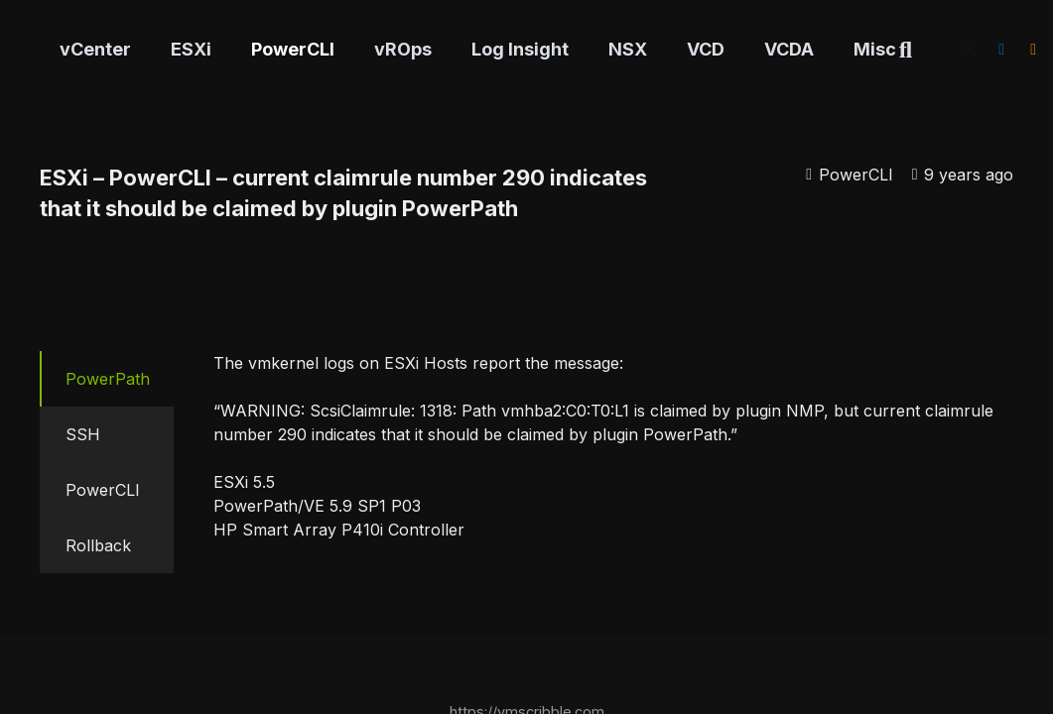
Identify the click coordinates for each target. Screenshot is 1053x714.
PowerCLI (856, 174)
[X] (970, 49)
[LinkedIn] (1001, 49)
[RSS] (1033, 49)
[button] (905, 49)
